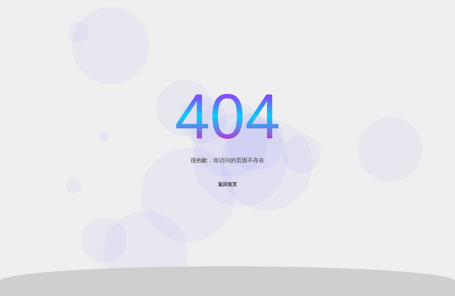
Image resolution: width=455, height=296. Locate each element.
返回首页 (227, 184)
